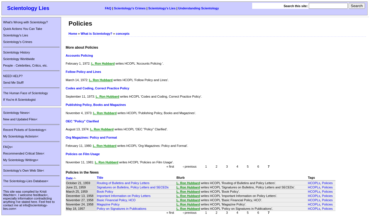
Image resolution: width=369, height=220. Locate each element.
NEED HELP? (12, 76)
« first (170, 166)
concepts (122, 33)
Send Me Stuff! (13, 82)
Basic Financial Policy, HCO (116, 200)
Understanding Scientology (198, 8)
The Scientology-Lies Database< (25, 181)
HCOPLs (314, 183)
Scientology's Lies (161, 8)
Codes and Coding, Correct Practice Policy (97, 88)
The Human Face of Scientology (25, 93)
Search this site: (296, 6)
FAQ (108, 8)
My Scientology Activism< (20, 136)
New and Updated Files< (20, 119)
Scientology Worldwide (19, 59)
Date (71, 178)
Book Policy (105, 191)
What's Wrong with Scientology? (25, 22)
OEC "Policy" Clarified (82, 121)
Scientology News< (16, 112)
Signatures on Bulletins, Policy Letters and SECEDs (133, 187)
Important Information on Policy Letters (124, 196)
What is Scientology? (96, 33)
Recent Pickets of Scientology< (24, 129)
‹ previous (189, 166)
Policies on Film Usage (83, 154)
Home (73, 33)
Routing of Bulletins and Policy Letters (123, 183)
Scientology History (16, 52)
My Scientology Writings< (20, 160)
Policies (327, 183)
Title (100, 177)
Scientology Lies (28, 8)
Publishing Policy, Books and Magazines (96, 104)
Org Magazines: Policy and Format (91, 137)
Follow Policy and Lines (83, 71)
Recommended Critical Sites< (23, 153)
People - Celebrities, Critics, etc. (25, 65)
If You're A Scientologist (19, 99)
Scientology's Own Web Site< (23, 170)
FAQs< (8, 147)
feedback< (40, 195)
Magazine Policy (108, 204)
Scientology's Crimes (130, 8)
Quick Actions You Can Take (22, 28)
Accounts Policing (79, 55)
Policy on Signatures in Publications (121, 208)
